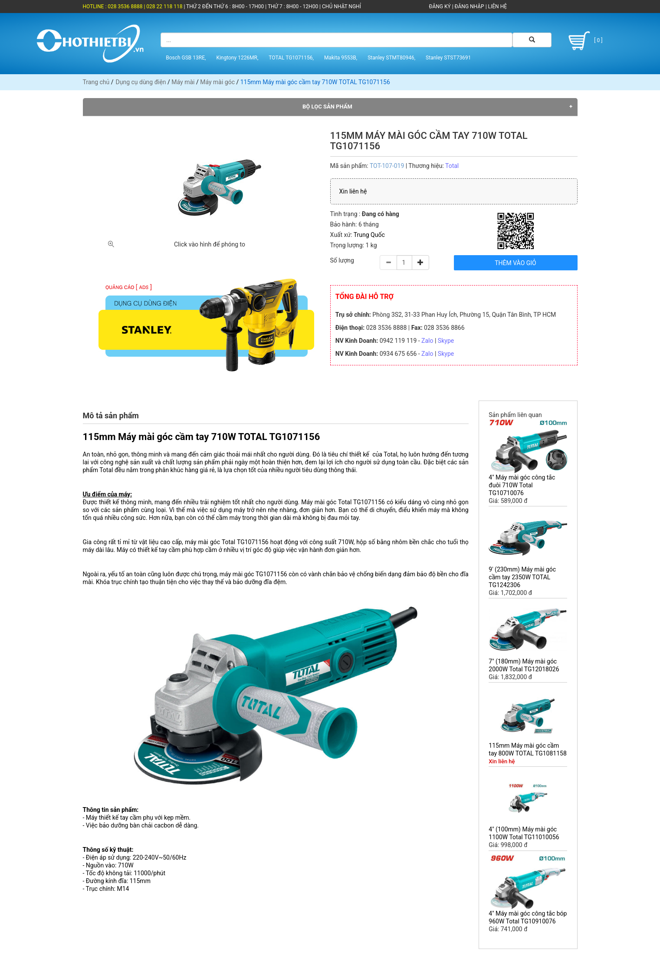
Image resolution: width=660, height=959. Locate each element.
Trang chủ (96, 82)
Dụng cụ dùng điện (141, 82)
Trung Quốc (369, 234)
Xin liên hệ (353, 191)
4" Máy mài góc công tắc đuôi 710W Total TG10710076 (522, 485)
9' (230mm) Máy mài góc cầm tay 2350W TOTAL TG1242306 (522, 577)
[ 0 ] (583, 41)
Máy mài (182, 82)
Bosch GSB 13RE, (186, 58)
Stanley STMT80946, (391, 58)
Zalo (427, 340)
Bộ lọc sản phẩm (327, 106)
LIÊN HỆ (497, 6)
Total (452, 165)
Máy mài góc (217, 82)
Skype (446, 340)
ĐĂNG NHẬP (469, 6)
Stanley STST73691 (448, 58)
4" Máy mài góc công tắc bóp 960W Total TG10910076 (528, 917)
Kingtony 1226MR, (237, 58)
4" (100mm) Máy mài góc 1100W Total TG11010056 (524, 833)
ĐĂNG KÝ (440, 6)
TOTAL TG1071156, (291, 58)
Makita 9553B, (340, 58)
